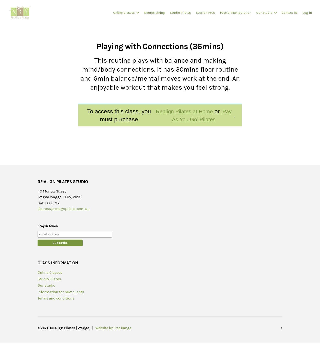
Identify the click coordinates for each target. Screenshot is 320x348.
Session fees (205, 15)
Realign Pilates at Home (182, 116)
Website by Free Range (113, 332)
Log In (307, 15)
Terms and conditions (57, 303)
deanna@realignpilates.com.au (64, 213)
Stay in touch (48, 231)
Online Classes (124, 15)
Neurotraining (154, 15)
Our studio (264, 15)
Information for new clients (62, 296)
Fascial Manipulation (235, 15)
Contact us (290, 15)
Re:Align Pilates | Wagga (70, 332)
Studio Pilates (180, 15)
